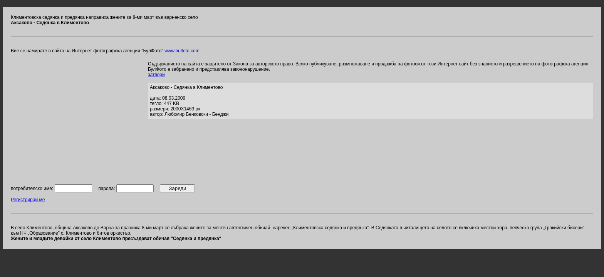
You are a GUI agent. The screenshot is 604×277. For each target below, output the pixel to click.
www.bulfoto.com (182, 50)
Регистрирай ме (28, 199)
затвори (156, 74)
